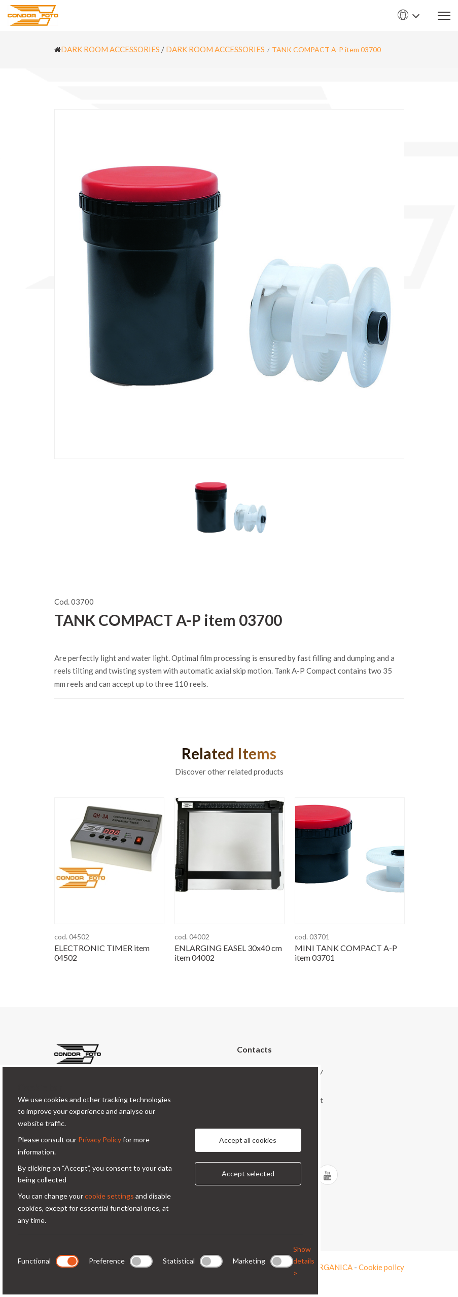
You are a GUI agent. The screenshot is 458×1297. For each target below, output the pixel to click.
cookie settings (109, 1195)
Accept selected (248, 1173)
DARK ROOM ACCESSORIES (110, 49)
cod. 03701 (312, 936)
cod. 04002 (191, 936)
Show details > (303, 1261)
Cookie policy (381, 1267)
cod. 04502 (71, 936)
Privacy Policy (99, 1139)
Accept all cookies (247, 1140)
